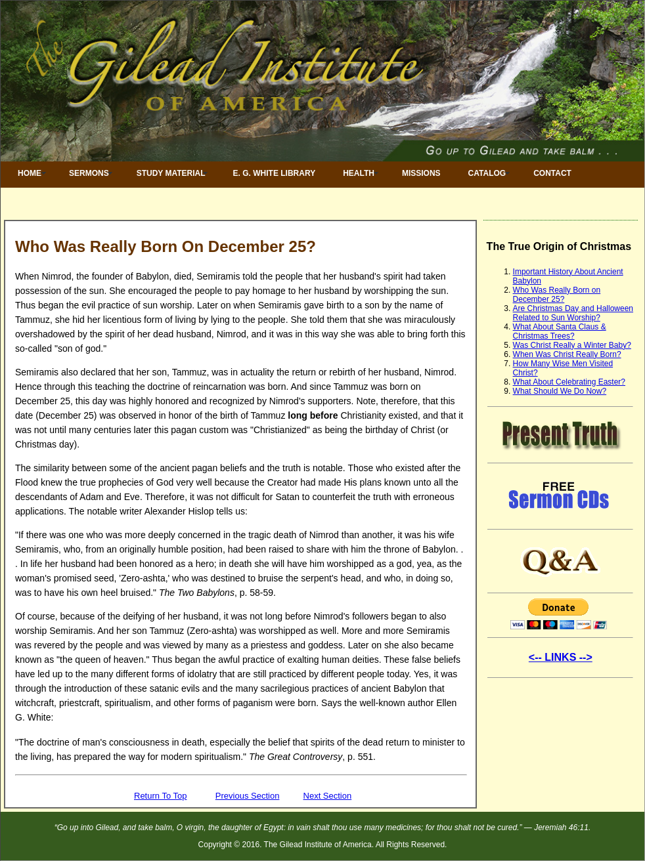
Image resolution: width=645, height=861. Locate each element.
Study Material (171, 173)
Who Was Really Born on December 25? (557, 294)
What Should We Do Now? (560, 391)
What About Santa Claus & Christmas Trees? (559, 331)
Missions (421, 173)
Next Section (327, 796)
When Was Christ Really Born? (567, 354)
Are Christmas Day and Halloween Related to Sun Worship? (573, 313)
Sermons (89, 173)
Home (29, 173)
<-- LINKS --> (560, 657)
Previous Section (247, 796)
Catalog (487, 173)
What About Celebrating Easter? (569, 382)
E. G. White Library (274, 173)
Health (358, 173)
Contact (552, 173)
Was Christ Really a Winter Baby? (572, 345)
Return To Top (160, 796)
